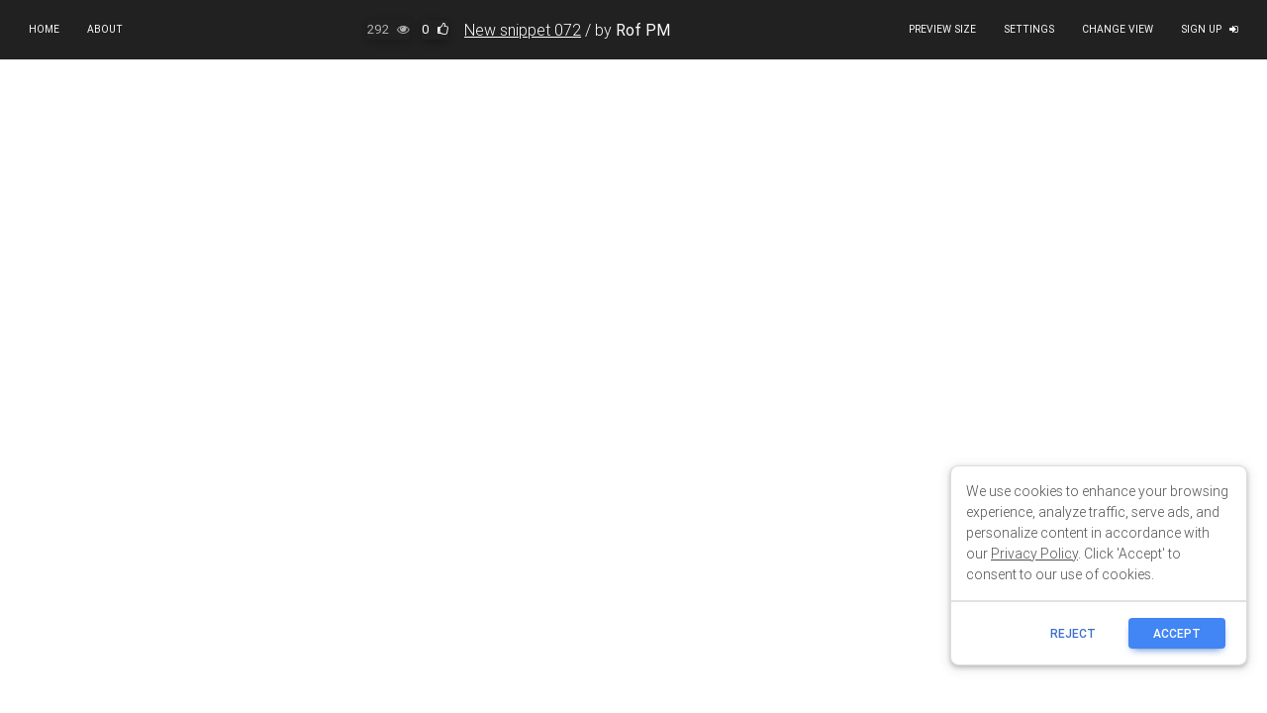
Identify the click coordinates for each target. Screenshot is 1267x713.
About (105, 29)
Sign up (1209, 29)
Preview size (942, 29)
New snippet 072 (522, 30)
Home (44, 29)
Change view (1117, 29)
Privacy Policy (1034, 553)
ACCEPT (1177, 633)
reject (1073, 633)
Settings (1029, 29)
